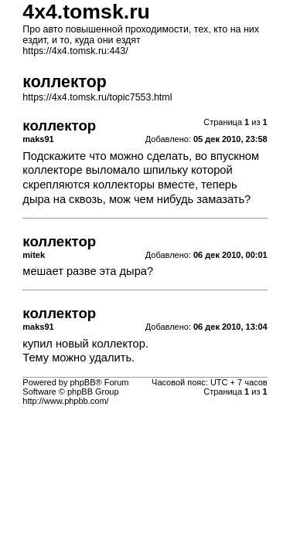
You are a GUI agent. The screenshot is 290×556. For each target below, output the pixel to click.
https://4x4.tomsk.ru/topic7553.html (97, 97)
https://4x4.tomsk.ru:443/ (75, 51)
